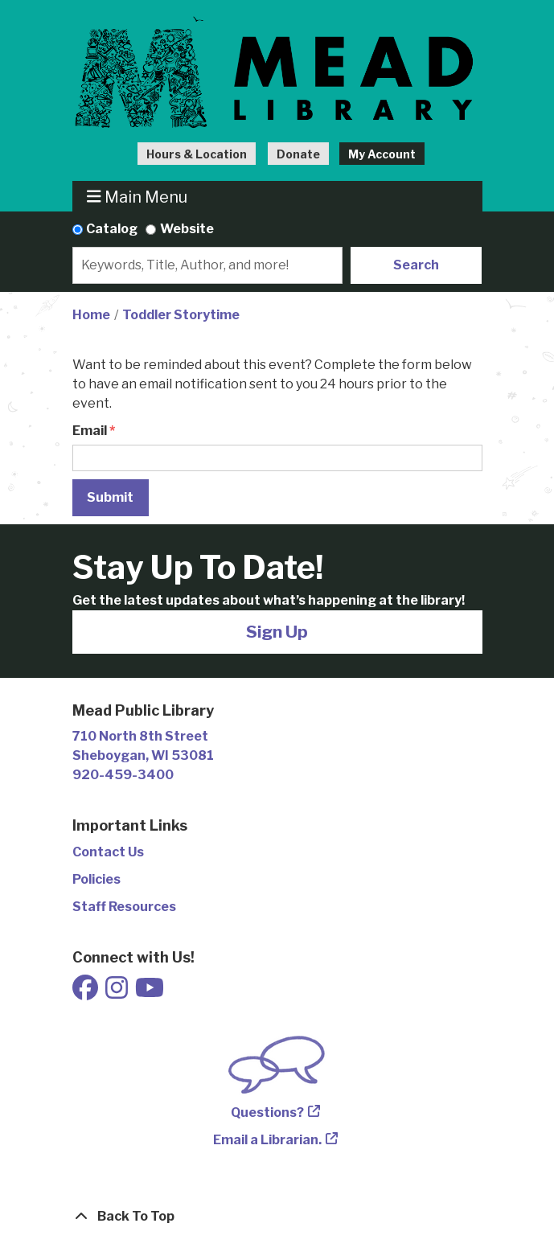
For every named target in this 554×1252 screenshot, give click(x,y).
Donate (298, 154)
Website (187, 228)
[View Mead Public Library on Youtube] (149, 992)
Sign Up (277, 632)
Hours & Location (196, 154)
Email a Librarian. (267, 1139)
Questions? (267, 1112)
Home (91, 314)
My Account (382, 154)
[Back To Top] (277, 1216)
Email (89, 430)
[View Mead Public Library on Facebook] (86, 992)
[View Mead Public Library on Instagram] (117, 992)
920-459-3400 (123, 774)
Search (416, 265)
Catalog (111, 228)
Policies (96, 879)
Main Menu (137, 197)
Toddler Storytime (181, 314)
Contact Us (108, 852)
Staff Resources (124, 906)
